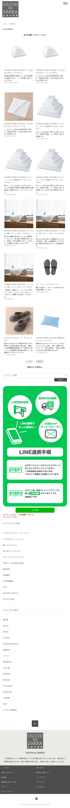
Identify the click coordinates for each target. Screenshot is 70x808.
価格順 (36, 35)
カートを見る (40, 786)
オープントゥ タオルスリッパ (47, 284)
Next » (40, 361)
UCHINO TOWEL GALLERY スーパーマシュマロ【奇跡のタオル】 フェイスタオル (18, 179)
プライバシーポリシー (7, 791)
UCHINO (12, 24)
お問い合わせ (40, 767)
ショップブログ (40, 777)
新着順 (43, 35)
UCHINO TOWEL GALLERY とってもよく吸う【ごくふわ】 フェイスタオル (50, 233)
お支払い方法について (7, 772)
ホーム (5, 24)
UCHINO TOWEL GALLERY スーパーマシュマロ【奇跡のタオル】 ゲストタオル (50, 179)
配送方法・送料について (43, 772)
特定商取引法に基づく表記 (8, 782)
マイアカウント (40, 782)
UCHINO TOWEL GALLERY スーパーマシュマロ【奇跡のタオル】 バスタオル (50, 126)
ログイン (3, 786)
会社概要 (3, 777)
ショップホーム (5, 767)
